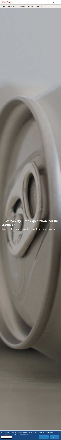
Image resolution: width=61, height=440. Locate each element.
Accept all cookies (44, 436)
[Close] (58, 432)
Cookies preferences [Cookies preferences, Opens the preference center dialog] (6, 436)
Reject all (54, 436)
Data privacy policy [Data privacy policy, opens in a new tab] (24, 434)
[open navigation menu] (57, 2)
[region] (30, 435)
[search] (53, 2)
